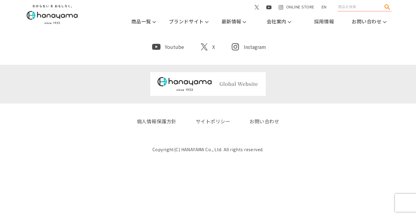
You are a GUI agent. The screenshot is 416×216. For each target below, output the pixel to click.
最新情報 (234, 21)
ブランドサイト (189, 21)
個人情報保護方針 (156, 121)
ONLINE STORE (300, 13)
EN (324, 7)
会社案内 (279, 21)
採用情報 (324, 21)
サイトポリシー (213, 121)
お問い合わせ (369, 21)
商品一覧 (143, 21)
